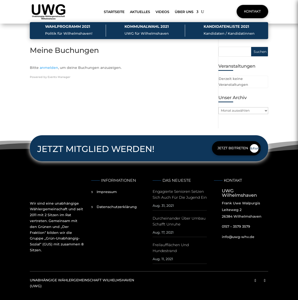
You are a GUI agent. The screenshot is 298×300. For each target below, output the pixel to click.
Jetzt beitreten (232, 148)
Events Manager (59, 77)
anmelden (49, 67)
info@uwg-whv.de (238, 237)
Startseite (114, 12)
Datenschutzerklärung (117, 207)
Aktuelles (140, 12)
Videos (162, 12)
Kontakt (252, 11)
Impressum (107, 192)
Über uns (184, 12)
